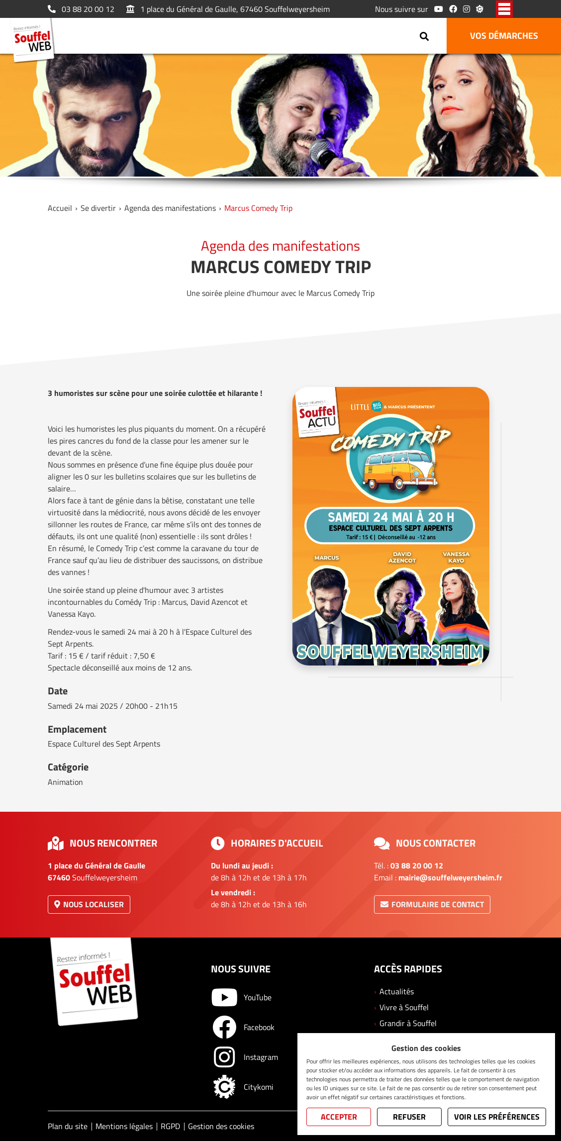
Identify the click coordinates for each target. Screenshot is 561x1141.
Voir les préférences (497, 1117)
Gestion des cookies (221, 1126)
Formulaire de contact (432, 904)
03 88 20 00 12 (81, 9)
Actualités (396, 991)
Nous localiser (89, 904)
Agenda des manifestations (170, 208)
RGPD (170, 1126)
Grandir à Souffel (408, 1023)
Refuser (409, 1117)
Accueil (60, 208)
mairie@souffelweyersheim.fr (450, 877)
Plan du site (68, 1126)
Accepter (339, 1117)
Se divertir (98, 208)
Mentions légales (124, 1126)
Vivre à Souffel (404, 1007)
